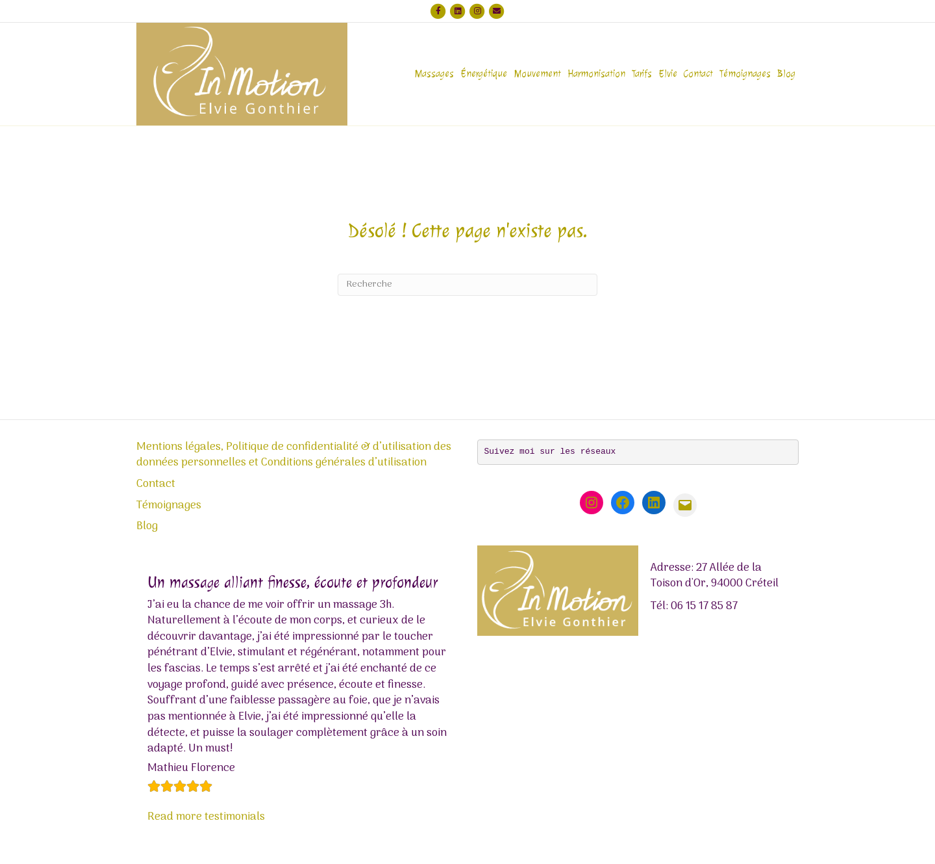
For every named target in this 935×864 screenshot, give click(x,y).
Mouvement (537, 74)
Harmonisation (596, 74)
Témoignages (745, 74)
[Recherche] (467, 285)
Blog (786, 74)
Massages (434, 74)
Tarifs (642, 74)
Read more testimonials (206, 817)
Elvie (667, 74)
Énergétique (483, 74)
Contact (698, 74)
